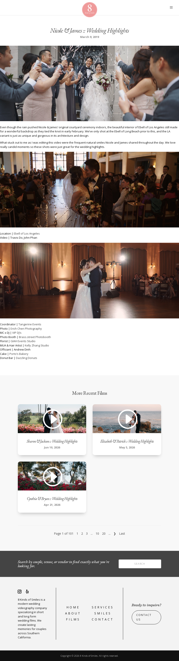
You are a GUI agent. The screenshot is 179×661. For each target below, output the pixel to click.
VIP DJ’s (16, 333)
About (73, 613)
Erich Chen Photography (26, 328)
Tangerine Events (29, 324)
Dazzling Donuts (26, 358)
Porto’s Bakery (18, 354)
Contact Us (143, 617)
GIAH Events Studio (23, 341)
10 (97, 533)
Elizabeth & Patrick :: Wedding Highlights (127, 441)
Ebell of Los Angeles (27, 233)
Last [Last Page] (122, 533)
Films (73, 619)
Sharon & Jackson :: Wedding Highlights (52, 441)
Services (103, 607)
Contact (103, 619)
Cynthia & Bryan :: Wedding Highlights (52, 498)
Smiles (102, 613)
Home (73, 607)
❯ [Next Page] (114, 533)
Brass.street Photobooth (35, 337)
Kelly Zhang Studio (37, 345)
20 (104, 533)
